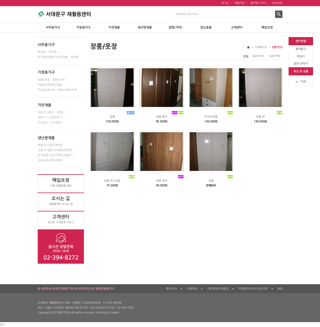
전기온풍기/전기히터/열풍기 (55, 155)
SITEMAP (277, 3)
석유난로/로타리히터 (50, 160)
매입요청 (267, 27)
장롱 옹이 (161, 180)
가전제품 (114, 27)
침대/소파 (59, 79)
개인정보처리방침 (217, 288)
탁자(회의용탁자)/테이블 (53, 57)
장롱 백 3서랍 (112, 180)
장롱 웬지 (161, 116)
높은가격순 (258, 56)
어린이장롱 (211, 116)
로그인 (225, 3)
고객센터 (236, 27)
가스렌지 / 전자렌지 (50, 122)
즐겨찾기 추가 (258, 3)
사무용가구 (53, 27)
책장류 (75, 57)
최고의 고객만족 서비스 (61, 219)
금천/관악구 (300, 63)
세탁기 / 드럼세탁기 (50, 117)
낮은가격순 (274, 56)
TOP (303, 81)
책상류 (42, 52)
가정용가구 (83, 27)
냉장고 (61, 112)
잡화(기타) (175, 27)
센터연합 (301, 41)
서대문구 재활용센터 (64, 13)
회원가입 (239, 3)
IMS (280, 288)
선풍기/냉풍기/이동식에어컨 (55, 150)
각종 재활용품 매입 (61, 182)
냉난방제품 (145, 27)
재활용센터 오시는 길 (61, 200)
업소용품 (206, 27)
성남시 (301, 56)
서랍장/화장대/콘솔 (50, 84)
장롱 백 (260, 116)
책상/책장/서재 (67, 89)
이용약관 (192, 288)
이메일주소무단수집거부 (253, 288)
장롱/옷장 (44, 79)
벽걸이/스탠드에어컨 (50, 145)
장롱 (112, 116)
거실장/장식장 (46, 89)
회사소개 (171, 288)
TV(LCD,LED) (46, 112)
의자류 (53, 52)
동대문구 (301, 48)
